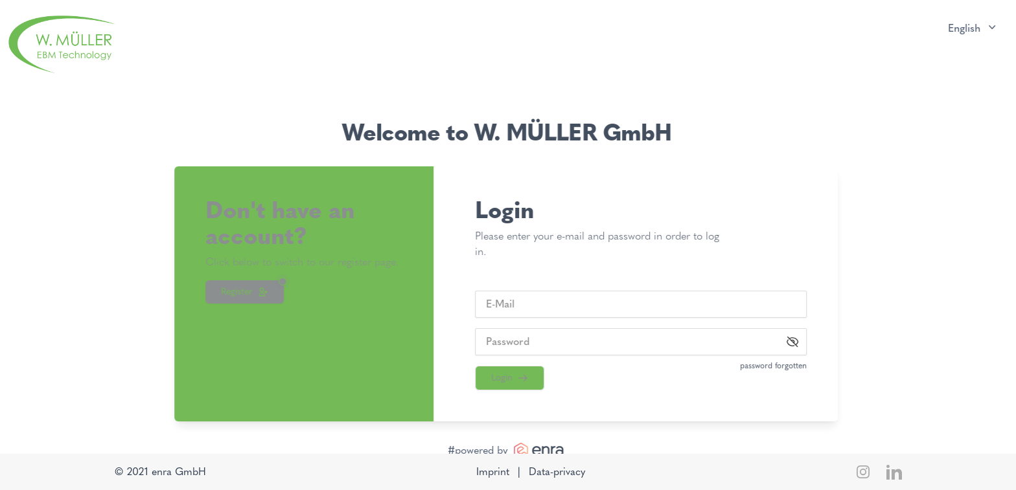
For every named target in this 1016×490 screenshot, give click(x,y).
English (971, 27)
